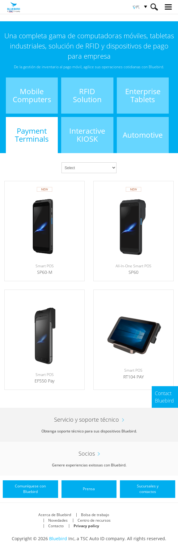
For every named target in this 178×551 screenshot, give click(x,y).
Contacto (56, 525)
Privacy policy (86, 525)
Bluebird (58, 538)
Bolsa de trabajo (95, 514)
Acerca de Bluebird (54, 514)
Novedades (58, 520)
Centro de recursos (94, 520)
